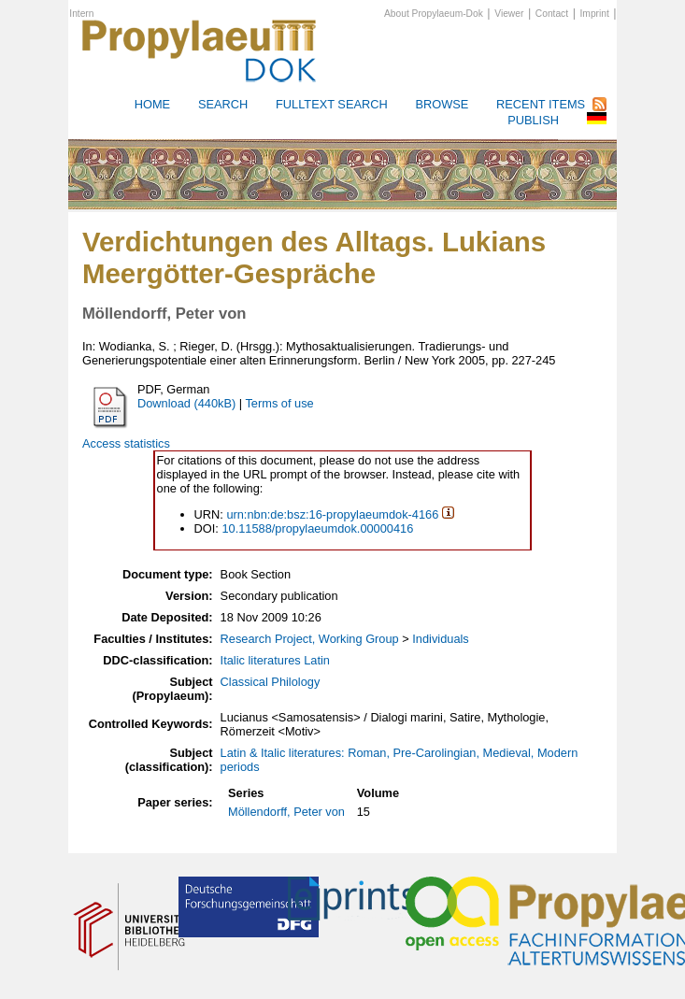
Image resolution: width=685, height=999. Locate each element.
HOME (152, 104)
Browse (441, 104)
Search (223, 104)
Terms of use (279, 403)
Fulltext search (332, 104)
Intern (81, 13)
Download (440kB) (186, 403)
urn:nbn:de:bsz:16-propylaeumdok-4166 (332, 514)
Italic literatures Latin (275, 660)
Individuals (440, 639)
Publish (533, 120)
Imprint (594, 13)
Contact (551, 13)
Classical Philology (271, 682)
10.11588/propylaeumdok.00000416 (317, 528)
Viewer (508, 13)
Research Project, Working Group (310, 639)
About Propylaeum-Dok (433, 13)
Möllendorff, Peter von (286, 812)
